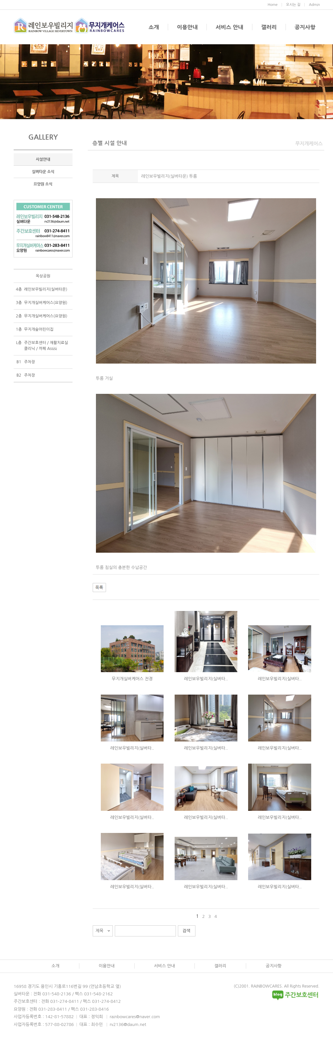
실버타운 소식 (43, 171)
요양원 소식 (42, 184)
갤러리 (269, 27)
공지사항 (305, 27)
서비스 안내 (229, 27)
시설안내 (43, 159)
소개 (154, 27)
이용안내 (187, 27)
